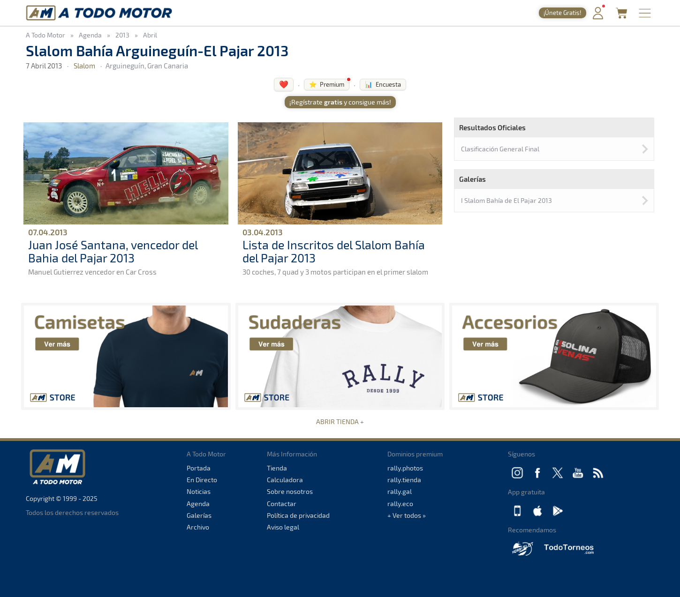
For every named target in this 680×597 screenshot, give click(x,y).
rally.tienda (404, 480)
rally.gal (399, 491)
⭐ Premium (326, 84)
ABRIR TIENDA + (340, 421)
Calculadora (285, 480)
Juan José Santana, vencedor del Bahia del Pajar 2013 (112, 251)
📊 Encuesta (383, 84)
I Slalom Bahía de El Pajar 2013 (506, 200)
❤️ (283, 84)
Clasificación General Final (500, 149)
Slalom (84, 65)
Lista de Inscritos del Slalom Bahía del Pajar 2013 (333, 251)
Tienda (277, 468)
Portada (199, 468)
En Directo (202, 480)
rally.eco (400, 503)
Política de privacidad (298, 515)
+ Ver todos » (406, 515)
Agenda (198, 503)
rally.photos (405, 468)
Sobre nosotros (290, 491)
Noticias (199, 491)
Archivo (198, 527)
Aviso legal (283, 527)
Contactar (281, 503)
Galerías (199, 515)
